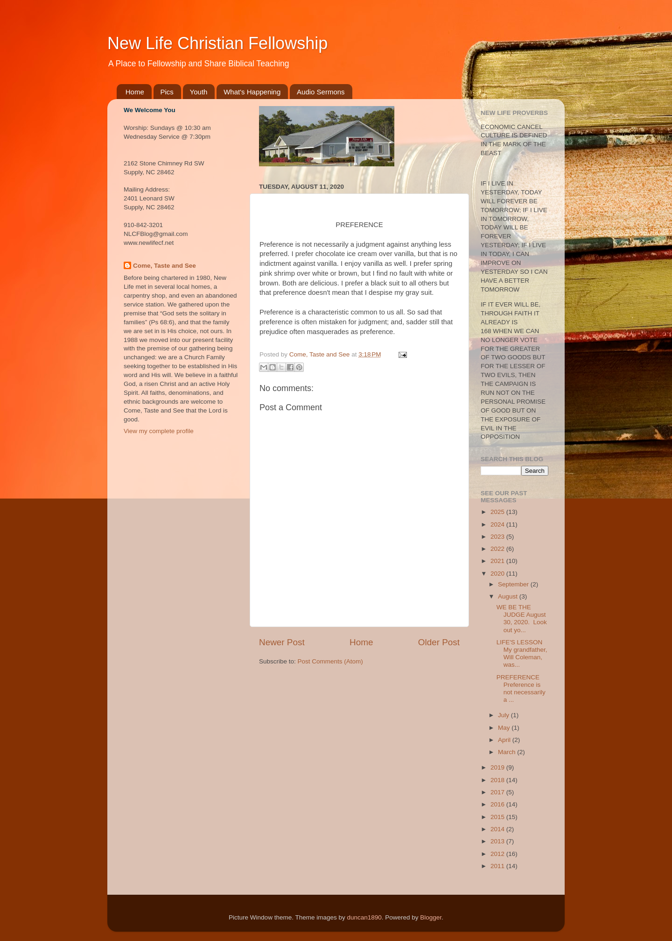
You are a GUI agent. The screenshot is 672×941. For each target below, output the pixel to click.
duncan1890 (364, 917)
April (505, 739)
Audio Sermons (321, 92)
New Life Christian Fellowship (217, 43)
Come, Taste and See (164, 265)
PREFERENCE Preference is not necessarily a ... (521, 689)
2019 (498, 767)
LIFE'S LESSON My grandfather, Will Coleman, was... (522, 654)
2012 (498, 853)
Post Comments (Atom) (330, 661)
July (504, 715)
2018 (498, 780)
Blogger (430, 917)
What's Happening (252, 92)
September (514, 584)
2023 (498, 536)
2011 (498, 866)
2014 (498, 829)
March (507, 752)
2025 (498, 511)
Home (135, 92)
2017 (498, 792)
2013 (498, 841)
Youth (199, 92)
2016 (498, 804)
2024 (498, 524)
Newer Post (282, 642)
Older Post (439, 642)
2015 (498, 816)
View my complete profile (159, 431)
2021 (498, 560)
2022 (498, 548)
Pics (167, 92)
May (504, 727)
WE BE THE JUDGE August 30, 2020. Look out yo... (522, 619)
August (508, 596)
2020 (498, 573)
